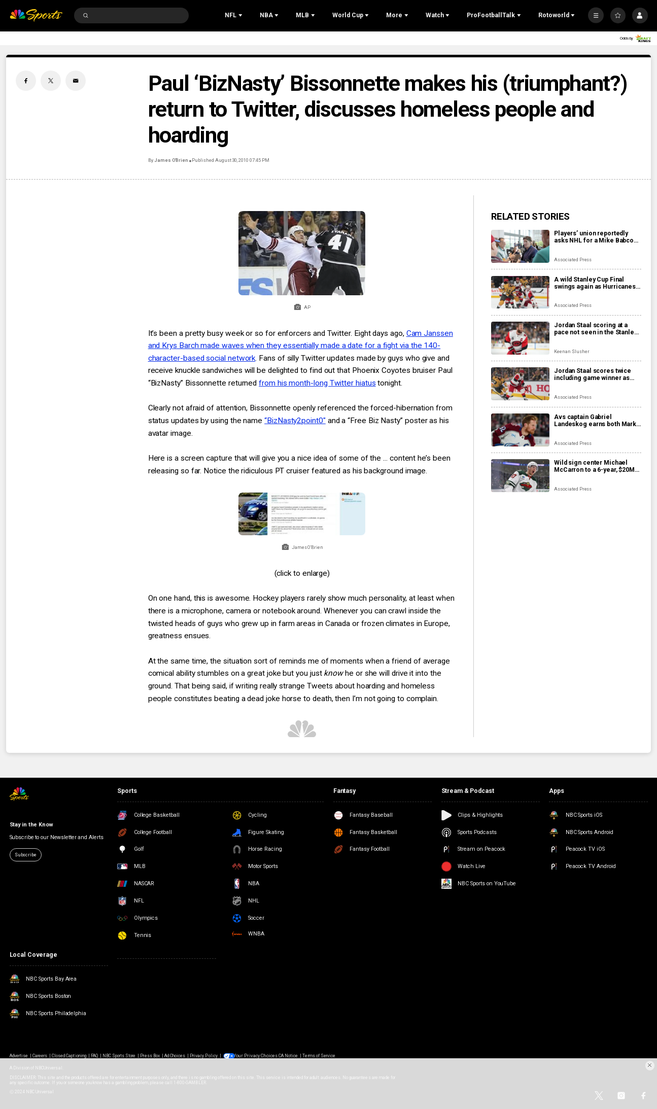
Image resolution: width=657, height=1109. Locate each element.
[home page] (36, 15)
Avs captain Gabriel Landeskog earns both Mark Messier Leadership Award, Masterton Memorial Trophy (595, 420)
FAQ (94, 1055)
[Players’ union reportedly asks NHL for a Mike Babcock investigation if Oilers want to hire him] (520, 246)
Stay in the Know (31, 824)
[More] (596, 15)
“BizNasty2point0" (295, 420)
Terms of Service (316, 1055)
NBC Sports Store (119, 1055)
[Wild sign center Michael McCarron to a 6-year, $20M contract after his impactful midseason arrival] (520, 475)
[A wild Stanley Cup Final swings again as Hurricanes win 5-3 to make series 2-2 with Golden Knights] (520, 292)
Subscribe (26, 854)
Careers (39, 1055)
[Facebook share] (26, 81)
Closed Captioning (69, 1055)
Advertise (19, 1055)
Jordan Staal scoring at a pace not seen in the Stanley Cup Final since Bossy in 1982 (597, 329)
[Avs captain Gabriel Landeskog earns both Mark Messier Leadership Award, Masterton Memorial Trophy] (520, 429)
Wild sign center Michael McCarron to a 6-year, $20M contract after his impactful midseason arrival (594, 466)
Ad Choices (174, 1055)
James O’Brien (171, 160)
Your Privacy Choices (255, 1055)
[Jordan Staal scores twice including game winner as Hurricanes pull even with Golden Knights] (520, 383)
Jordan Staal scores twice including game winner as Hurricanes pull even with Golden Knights (592, 374)
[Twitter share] (51, 81)
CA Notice (286, 1055)
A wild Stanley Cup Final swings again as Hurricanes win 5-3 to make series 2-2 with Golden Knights (595, 283)
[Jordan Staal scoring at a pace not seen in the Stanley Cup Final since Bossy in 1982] (520, 338)
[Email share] (75, 81)
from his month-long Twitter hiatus (317, 383)
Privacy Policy (204, 1055)
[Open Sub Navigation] (241, 15)
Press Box (149, 1055)
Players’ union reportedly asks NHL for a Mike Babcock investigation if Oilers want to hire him (597, 237)
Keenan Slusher (571, 351)
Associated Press (573, 259)
